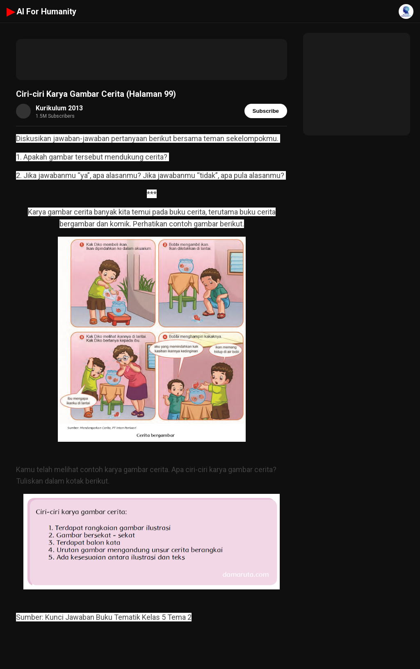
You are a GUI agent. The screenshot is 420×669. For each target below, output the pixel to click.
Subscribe (266, 111)
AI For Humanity (41, 11)
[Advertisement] (151, 59)
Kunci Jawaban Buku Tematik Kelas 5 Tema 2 (118, 617)
